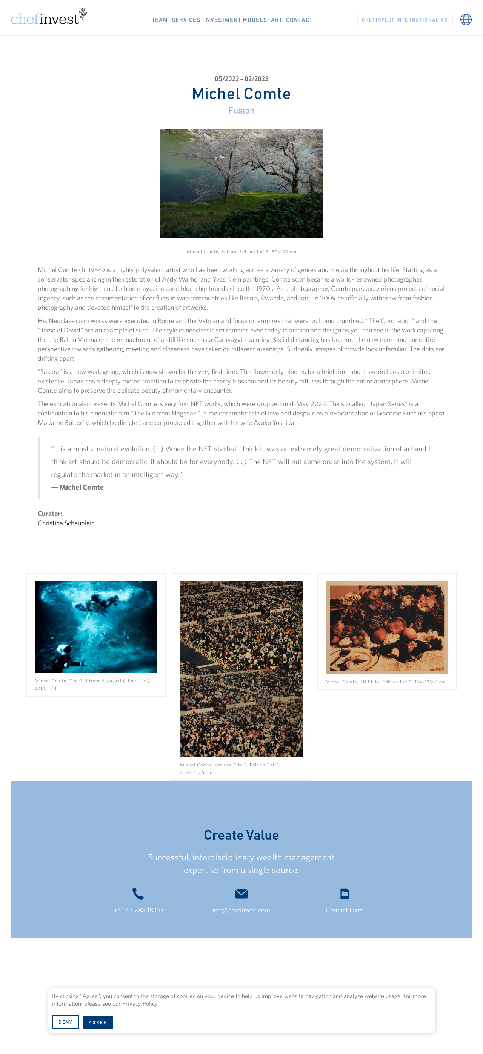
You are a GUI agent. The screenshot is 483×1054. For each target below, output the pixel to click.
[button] (466, 16)
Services (186, 20)
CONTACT (299, 20)
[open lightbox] (96, 634)
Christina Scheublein (66, 523)
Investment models (235, 20)
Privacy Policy (139, 1003)
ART (276, 20)
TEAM (160, 20)
